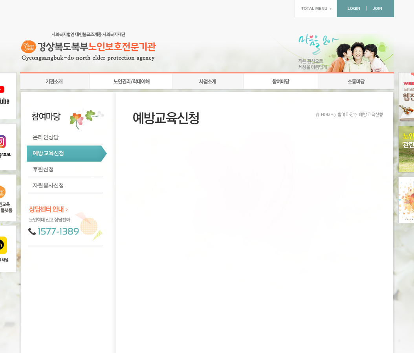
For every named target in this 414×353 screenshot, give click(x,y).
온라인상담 (46, 137)
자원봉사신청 (48, 185)
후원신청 (43, 169)
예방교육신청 (48, 153)
